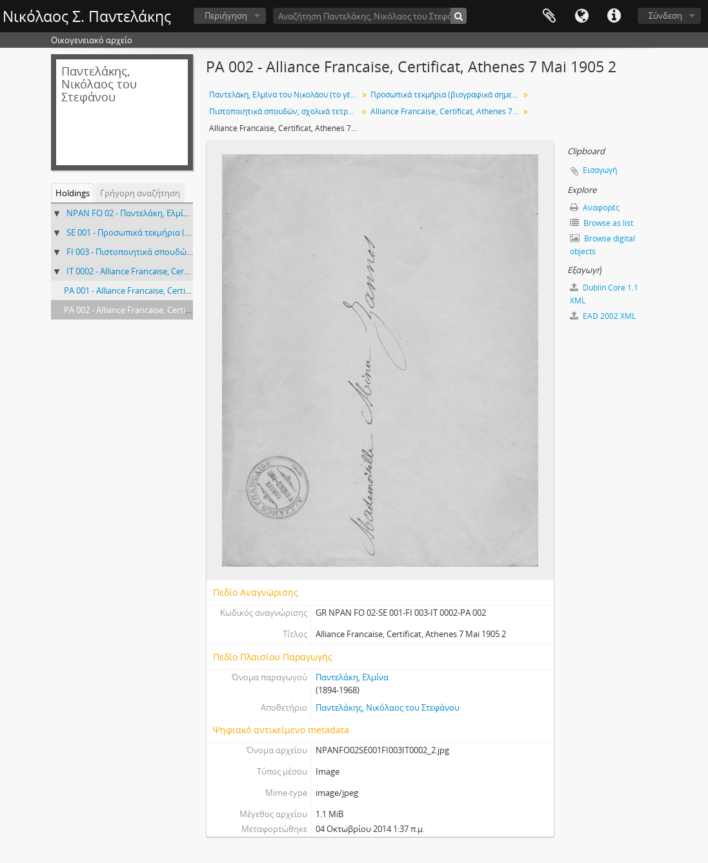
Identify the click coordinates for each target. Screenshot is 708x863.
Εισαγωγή (600, 170)
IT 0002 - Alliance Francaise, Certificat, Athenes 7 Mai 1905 (175, 271)
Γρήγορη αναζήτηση (140, 193)
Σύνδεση (665, 15)
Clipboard (549, 16)
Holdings (73, 193)
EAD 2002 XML (603, 315)
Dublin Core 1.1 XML (604, 294)
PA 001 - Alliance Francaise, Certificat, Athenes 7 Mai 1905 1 (175, 290)
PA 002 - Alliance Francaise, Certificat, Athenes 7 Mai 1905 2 (175, 310)
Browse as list (601, 223)
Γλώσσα (581, 16)
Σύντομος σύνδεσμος (614, 16)
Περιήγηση (226, 15)
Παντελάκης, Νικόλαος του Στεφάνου (388, 707)
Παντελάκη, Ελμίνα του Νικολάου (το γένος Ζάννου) (285, 94)
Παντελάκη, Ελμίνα (352, 677)
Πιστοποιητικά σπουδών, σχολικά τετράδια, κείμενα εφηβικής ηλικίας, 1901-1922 (285, 111)
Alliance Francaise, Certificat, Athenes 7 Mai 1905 (446, 111)
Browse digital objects (602, 245)
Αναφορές (595, 207)
